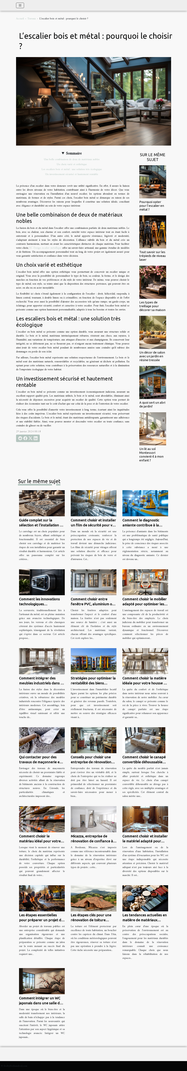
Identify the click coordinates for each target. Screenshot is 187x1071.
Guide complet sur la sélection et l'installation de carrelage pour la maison (41, 525)
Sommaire (74, 153)
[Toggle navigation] (20, 5)
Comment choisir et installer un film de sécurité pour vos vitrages (93, 525)
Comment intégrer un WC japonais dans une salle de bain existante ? (40, 1003)
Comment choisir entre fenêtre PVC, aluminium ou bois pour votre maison (92, 604)
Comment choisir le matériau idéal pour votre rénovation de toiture (40, 841)
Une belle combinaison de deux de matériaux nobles (72, 159)
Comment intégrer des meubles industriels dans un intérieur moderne (42, 683)
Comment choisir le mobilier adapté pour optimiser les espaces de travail (144, 604)
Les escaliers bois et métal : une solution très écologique (72, 169)
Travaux (31, 18)
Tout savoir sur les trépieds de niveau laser (152, 255)
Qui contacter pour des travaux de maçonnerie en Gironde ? (40, 762)
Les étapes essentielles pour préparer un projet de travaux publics (41, 920)
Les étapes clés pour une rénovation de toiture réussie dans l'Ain (91, 920)
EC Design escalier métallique (45, 248)
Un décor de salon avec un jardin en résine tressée (152, 356)
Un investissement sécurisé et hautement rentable (71, 174)
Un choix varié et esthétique (72, 164)
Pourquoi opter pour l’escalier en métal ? (151, 205)
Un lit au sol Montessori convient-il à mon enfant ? (151, 454)
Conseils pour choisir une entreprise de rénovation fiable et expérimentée (91, 762)
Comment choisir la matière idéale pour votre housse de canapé (145, 683)
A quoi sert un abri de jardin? (152, 404)
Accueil (20, 18)
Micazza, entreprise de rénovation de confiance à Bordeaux (92, 841)
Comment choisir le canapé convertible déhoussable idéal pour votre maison (144, 762)
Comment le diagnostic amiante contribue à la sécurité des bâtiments (141, 525)
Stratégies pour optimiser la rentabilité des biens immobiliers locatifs (93, 683)
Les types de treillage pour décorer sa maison (152, 306)
